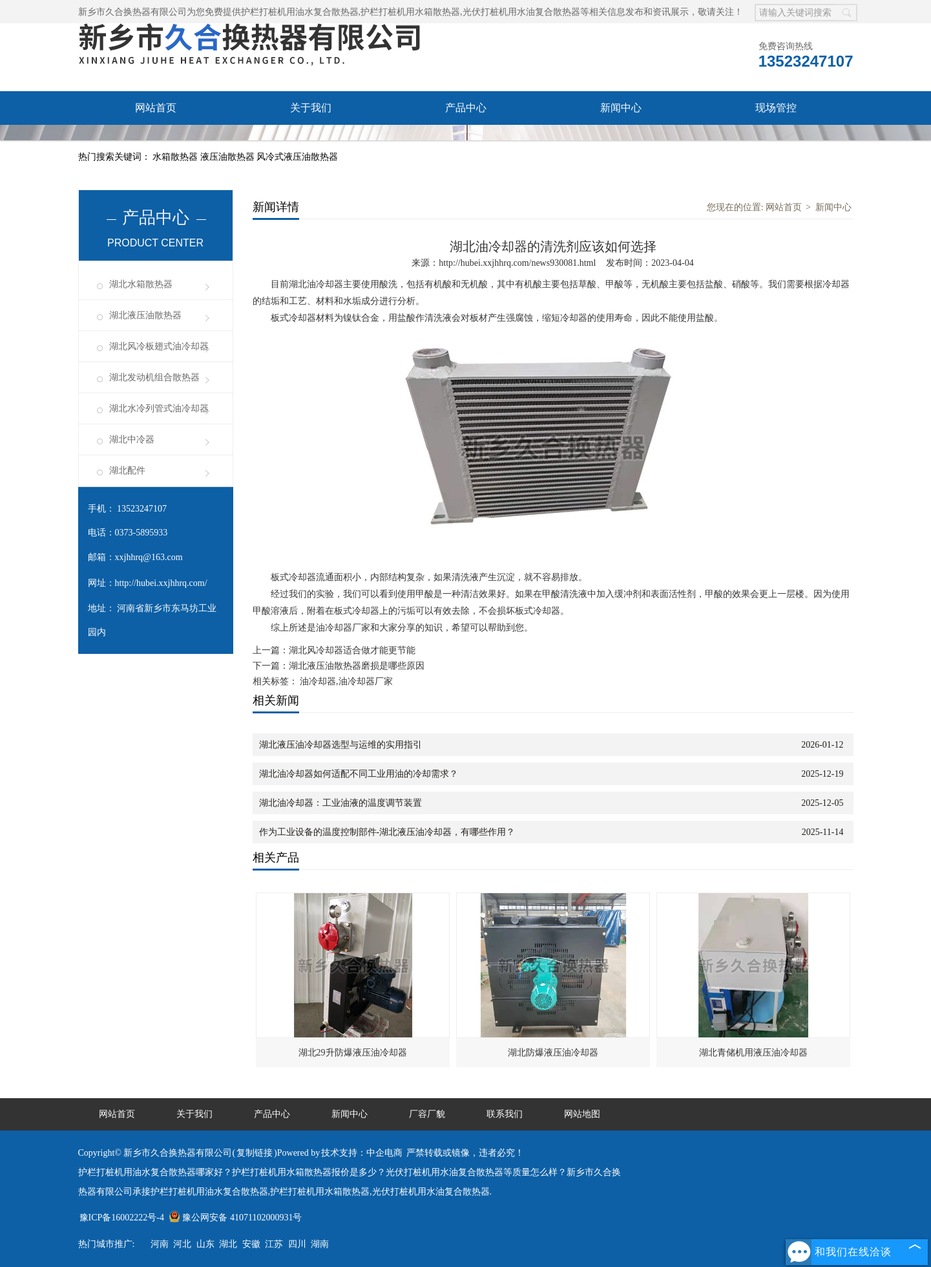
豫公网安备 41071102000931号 (235, 1217)
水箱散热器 (176, 157)
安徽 (251, 1244)
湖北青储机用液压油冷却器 (753, 1052)
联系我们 (310, 141)
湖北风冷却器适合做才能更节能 (352, 650)
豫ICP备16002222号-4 (121, 1217)
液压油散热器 (228, 157)
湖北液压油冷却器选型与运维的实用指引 (340, 745)
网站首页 (155, 107)
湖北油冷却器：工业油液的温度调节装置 (340, 803)
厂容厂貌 (155, 141)
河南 (160, 1244)
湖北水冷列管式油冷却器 (159, 408)
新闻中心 (621, 107)
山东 (205, 1244)
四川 (297, 1244)
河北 (182, 1244)
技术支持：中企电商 (362, 1153)
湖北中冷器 (131, 439)
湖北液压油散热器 (145, 315)
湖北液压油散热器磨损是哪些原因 (356, 666)
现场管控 (776, 107)
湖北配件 (127, 470)
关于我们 (310, 107)
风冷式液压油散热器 (297, 157)
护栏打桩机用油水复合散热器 (300, 12)
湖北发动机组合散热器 (154, 377)
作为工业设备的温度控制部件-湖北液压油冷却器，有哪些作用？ (387, 832)
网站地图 (582, 1114)
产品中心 (465, 107)
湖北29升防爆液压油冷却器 (352, 1052)
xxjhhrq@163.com (149, 557)
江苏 (274, 1244)
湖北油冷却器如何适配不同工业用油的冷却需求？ (358, 774)
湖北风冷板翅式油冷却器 (159, 346)
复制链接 (254, 1153)
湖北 (228, 1244)
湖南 (320, 1244)
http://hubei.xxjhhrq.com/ (161, 583)
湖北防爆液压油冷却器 (553, 1052)
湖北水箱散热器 (141, 284)
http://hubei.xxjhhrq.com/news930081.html (517, 263)
